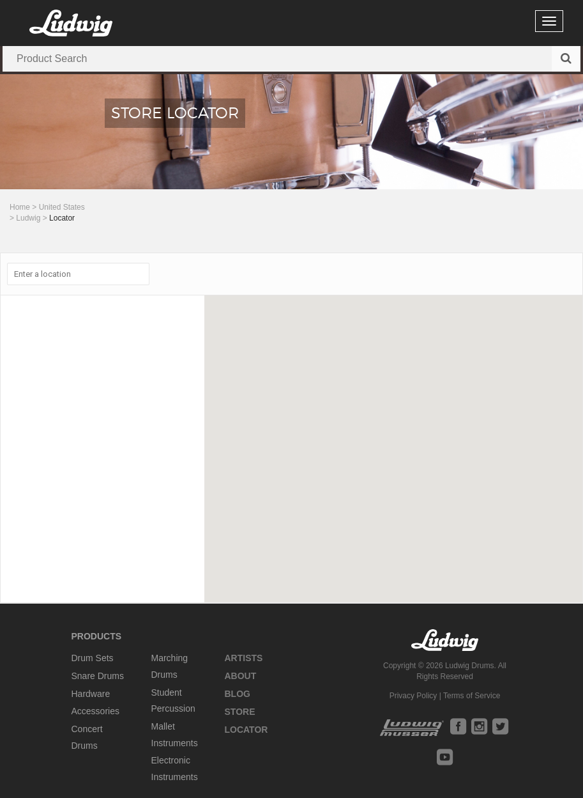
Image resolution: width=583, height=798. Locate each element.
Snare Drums (98, 676)
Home (20, 207)
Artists (244, 658)
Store (240, 712)
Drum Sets (93, 658)
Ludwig (28, 218)
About (241, 676)
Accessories (95, 711)
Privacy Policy (413, 695)
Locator (246, 729)
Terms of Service (471, 695)
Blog (237, 694)
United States (62, 207)
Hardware (91, 694)
